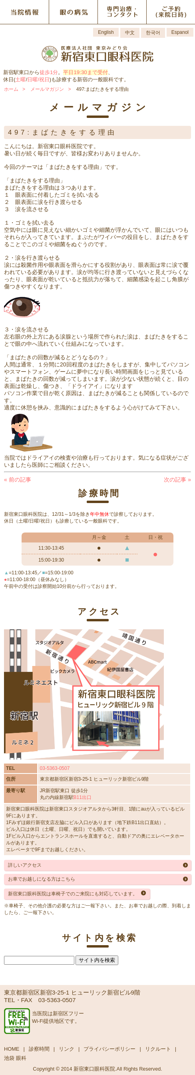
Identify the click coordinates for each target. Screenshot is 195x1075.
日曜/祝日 (38, 79)
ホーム (11, 89)
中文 (130, 32)
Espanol (180, 32)
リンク (66, 1049)
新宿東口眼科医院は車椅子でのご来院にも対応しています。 (72, 894)
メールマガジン (47, 89)
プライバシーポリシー (109, 1049)
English (105, 32)
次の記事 (177, 479)
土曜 (20, 79)
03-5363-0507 (55, 768)
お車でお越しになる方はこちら (41, 879)
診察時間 (39, 1049)
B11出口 (83, 797)
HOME (11, 1049)
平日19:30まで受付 (85, 72)
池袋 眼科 (15, 1058)
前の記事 (17, 479)
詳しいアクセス (25, 865)
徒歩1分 (49, 72)
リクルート (158, 1049)
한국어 (153, 32)
